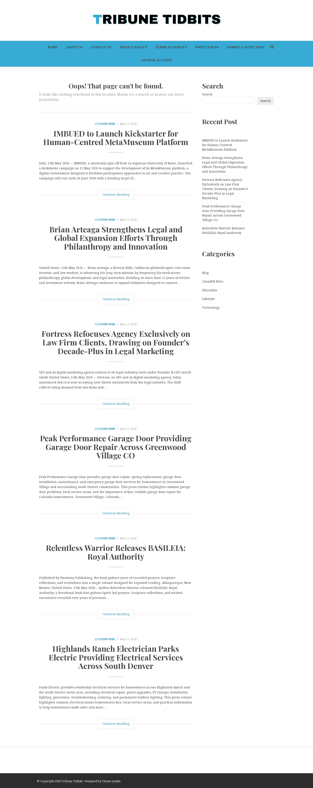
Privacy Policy (133, 47)
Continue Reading (116, 194)
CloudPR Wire (105, 123)
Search (207, 94)
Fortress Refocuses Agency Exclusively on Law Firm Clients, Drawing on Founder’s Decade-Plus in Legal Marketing (116, 342)
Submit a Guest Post (246, 47)
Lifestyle (208, 299)
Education (209, 290)
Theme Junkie (111, 781)
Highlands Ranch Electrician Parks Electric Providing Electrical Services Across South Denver (116, 657)
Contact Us (101, 47)
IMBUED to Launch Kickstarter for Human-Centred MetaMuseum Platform (115, 137)
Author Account (156, 60)
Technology (211, 307)
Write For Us (207, 47)
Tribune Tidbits (72, 781)
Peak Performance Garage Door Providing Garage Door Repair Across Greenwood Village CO (115, 446)
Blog (205, 273)
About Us (74, 47)
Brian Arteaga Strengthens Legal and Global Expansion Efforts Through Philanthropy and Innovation (115, 238)
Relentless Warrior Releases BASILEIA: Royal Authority (116, 551)
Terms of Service (171, 47)
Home (53, 47)
